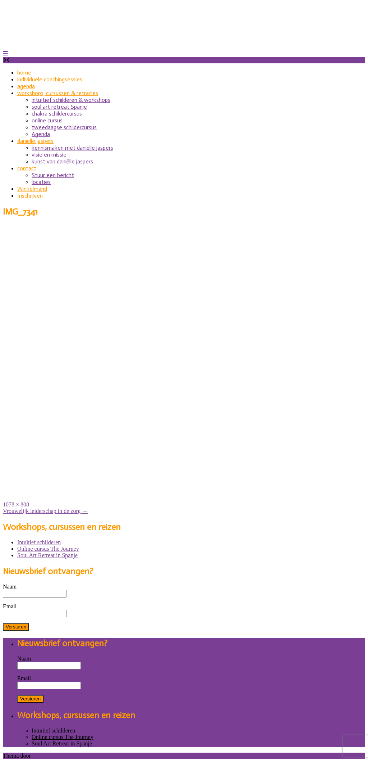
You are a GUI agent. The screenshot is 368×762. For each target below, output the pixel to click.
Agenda (41, 134)
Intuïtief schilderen (39, 542)
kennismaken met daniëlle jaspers (72, 147)
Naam (10, 586)
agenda (26, 86)
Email (10, 606)
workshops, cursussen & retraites (57, 93)
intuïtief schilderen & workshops (71, 99)
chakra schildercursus (57, 113)
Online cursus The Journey (48, 549)
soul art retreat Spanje (59, 106)
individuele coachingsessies (49, 79)
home (24, 72)
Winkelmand (32, 188)
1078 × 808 (16, 504)
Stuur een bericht (53, 175)
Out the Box (46, 756)
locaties (41, 182)
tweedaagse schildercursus (64, 127)
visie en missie (49, 154)
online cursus (47, 120)
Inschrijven (30, 195)
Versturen (16, 627)
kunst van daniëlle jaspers (62, 161)
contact (26, 168)
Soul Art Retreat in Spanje (47, 555)
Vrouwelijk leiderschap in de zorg (45, 511)
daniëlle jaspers (35, 140)
